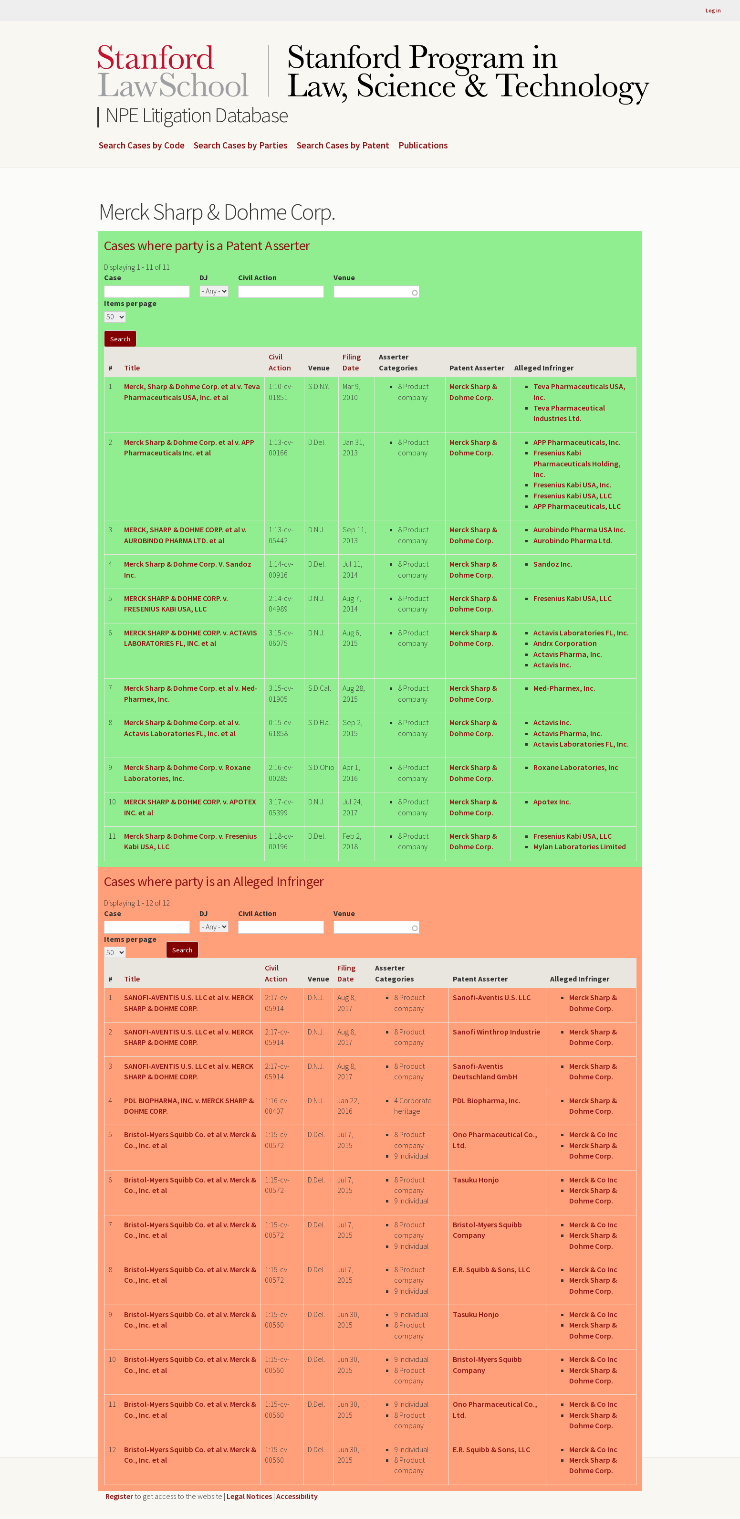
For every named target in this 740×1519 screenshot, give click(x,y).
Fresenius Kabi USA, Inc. (572, 484)
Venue (344, 277)
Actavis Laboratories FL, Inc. (581, 632)
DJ (203, 277)
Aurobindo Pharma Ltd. (572, 540)
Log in (713, 10)
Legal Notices (249, 1496)
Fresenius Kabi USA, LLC (572, 495)
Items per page (130, 303)
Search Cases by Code (142, 145)
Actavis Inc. (552, 664)
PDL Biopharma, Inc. (487, 1100)
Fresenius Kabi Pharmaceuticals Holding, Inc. (577, 463)
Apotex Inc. (552, 801)
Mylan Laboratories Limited (579, 846)
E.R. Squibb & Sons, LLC (491, 1269)
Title (132, 367)
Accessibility (297, 1496)
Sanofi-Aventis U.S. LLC (492, 997)
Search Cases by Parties (241, 145)
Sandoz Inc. (553, 564)
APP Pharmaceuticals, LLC (577, 506)
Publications (423, 145)
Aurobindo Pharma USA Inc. (579, 529)
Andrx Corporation (565, 643)
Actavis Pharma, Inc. (567, 654)
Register (119, 1496)
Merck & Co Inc (593, 1134)
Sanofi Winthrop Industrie (496, 1031)
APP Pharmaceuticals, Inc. (577, 442)
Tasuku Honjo (476, 1179)
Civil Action (257, 277)
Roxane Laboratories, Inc (575, 767)
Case (112, 277)
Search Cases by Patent (343, 145)
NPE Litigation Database (196, 115)
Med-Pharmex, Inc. (564, 688)
